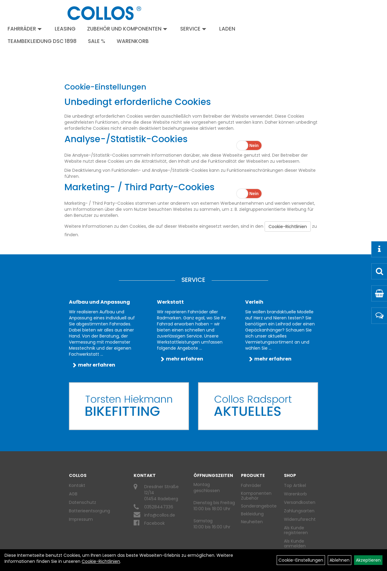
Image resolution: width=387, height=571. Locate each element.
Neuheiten (252, 522)
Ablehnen (340, 560)
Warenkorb (133, 41)
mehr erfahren (96, 364)
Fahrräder (25, 28)
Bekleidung (252, 514)
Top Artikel (295, 485)
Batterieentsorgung (89, 511)
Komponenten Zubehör (256, 495)
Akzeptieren (368, 560)
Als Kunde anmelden (295, 543)
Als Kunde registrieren (296, 530)
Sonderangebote (259, 506)
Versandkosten (298, 502)
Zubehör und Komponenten (127, 28)
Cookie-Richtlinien (287, 227)
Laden (227, 28)
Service (193, 28)
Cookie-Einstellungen (300, 560)
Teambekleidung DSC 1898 (42, 41)
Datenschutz (82, 502)
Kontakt (77, 485)
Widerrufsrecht (298, 519)
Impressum (81, 519)
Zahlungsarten (298, 511)
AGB (73, 494)
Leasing (65, 28)
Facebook (154, 523)
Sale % (96, 41)
